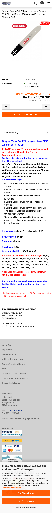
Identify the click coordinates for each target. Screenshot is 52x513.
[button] (6, 107)
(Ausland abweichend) (32, 86)
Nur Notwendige (26, 501)
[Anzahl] (26, 107)
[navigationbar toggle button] (48, 3)
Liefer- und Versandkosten (14, 373)
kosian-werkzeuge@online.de (23, 418)
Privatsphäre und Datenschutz (16, 378)
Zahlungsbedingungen (12, 359)
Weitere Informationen (26, 507)
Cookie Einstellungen (11, 383)
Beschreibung (10, 132)
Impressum (7, 349)
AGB (4, 368)
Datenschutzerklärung (11, 487)
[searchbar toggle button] (35, 3)
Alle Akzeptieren (26, 493)
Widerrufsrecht (9, 354)
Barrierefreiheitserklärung (13, 364)
